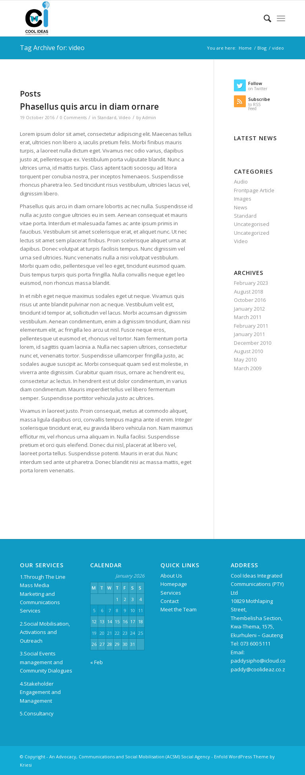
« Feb (96, 662)
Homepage (173, 584)
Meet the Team (178, 609)
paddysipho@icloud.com (260, 660)
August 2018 (248, 291)
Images (242, 198)
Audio (241, 181)
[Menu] (281, 18)
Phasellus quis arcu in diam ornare (89, 106)
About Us (171, 575)
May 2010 (245, 359)
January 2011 (249, 334)
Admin (149, 117)
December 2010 (252, 342)
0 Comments (73, 117)
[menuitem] (263, 18)
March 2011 (247, 317)
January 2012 (249, 308)
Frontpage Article (254, 190)
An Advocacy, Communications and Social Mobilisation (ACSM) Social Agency (129, 757)
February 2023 (251, 282)
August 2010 (248, 351)
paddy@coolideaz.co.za (259, 669)
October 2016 (250, 299)
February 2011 (251, 325)
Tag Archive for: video (52, 47)
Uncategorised (251, 224)
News (240, 207)
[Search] (263, 18)
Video (125, 117)
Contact (169, 601)
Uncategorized (251, 232)
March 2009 (247, 368)
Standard (106, 117)
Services (170, 592)
